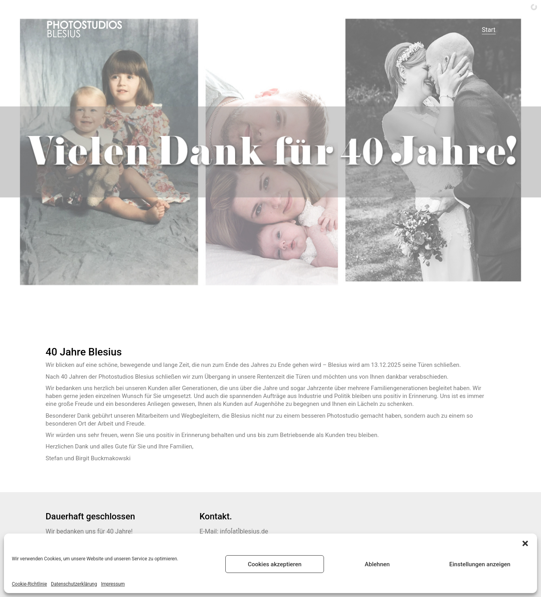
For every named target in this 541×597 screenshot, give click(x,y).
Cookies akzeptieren (274, 564)
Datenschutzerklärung (74, 584)
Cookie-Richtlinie (29, 584)
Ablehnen (377, 564)
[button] (525, 543)
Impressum (113, 584)
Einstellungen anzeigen (480, 564)
